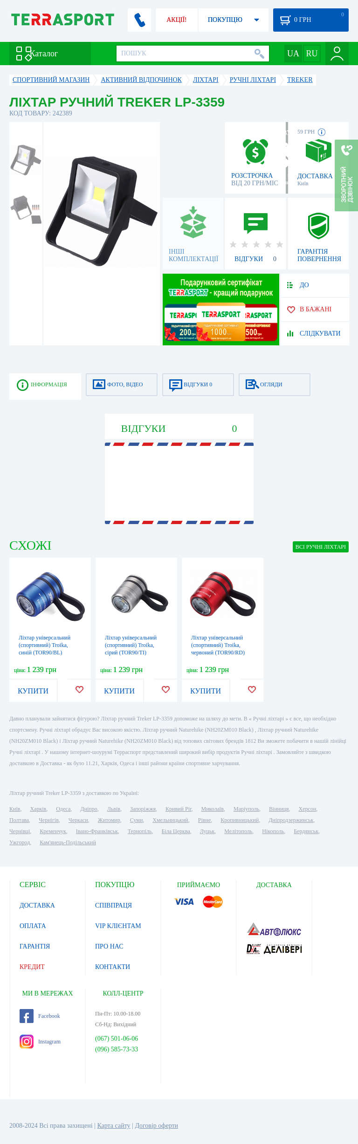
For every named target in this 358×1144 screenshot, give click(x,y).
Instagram (40, 1042)
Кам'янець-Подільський (68, 842)
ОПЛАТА (33, 925)
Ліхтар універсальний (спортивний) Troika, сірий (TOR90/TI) (131, 645)
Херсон (308, 809)
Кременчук (53, 831)
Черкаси (78, 820)
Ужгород (19, 842)
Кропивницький (239, 820)
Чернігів (49, 820)
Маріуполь (246, 809)
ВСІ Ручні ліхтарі (321, 547)
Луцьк (207, 831)
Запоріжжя (143, 809)
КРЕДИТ (32, 966)
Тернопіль (140, 831)
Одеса (63, 809)
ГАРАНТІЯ (35, 946)
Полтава (19, 820)
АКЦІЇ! (176, 19)
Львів (113, 809)
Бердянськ (306, 831)
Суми (136, 820)
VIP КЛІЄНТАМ (118, 925)
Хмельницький (170, 820)
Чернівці (19, 831)
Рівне (204, 820)
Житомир (109, 820)
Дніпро (88, 809)
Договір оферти (156, 1125)
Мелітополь (238, 831)
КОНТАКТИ (112, 966)
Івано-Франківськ (97, 831)
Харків (38, 809)
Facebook (40, 1016)
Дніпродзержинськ (290, 820)
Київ (14, 809)
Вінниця (279, 809)
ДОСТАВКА (37, 905)
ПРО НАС (109, 946)
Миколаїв (212, 809)
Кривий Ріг (178, 809)
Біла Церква (176, 831)
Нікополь (273, 831)
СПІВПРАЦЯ (113, 905)
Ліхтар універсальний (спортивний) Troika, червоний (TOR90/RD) (218, 645)
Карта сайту (113, 1125)
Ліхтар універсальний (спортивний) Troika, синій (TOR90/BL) (44, 645)
